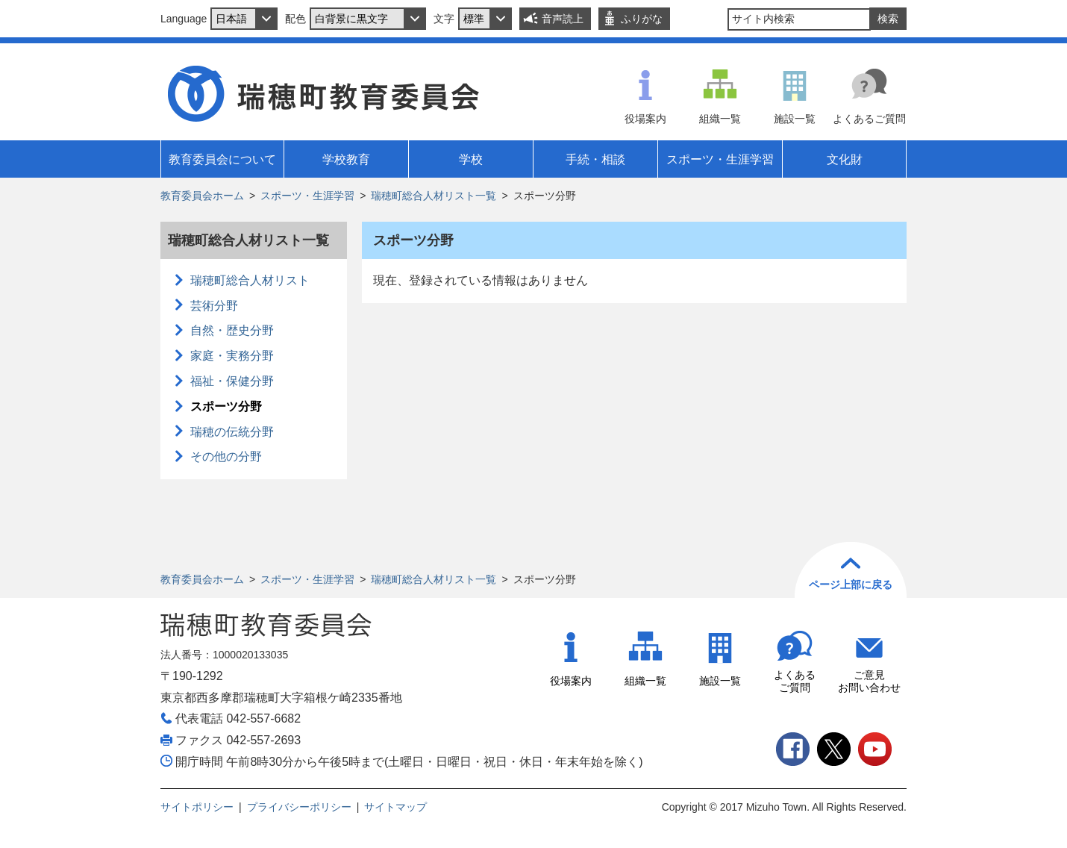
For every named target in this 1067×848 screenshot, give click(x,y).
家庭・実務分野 (232, 355)
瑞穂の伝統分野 (232, 431)
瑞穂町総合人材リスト (250, 280)
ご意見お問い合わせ (869, 681)
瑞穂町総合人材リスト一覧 (433, 196)
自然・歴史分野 (232, 330)
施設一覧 (795, 119)
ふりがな (642, 19)
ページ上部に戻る (850, 584)
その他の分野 (226, 456)
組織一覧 (720, 119)
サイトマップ (395, 807)
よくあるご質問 (869, 119)
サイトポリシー (197, 807)
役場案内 (645, 119)
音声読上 (562, 19)
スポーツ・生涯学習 (307, 196)
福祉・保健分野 (232, 381)
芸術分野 (214, 305)
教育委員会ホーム (202, 196)
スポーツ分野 (226, 406)
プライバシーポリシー (299, 807)
